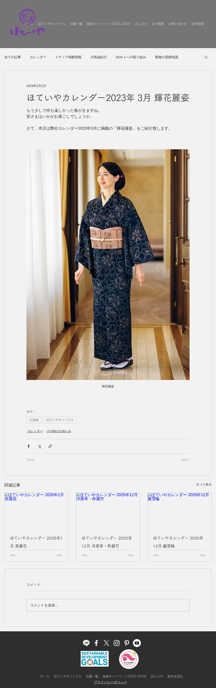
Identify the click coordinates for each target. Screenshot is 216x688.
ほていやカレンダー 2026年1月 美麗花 (36, 542)
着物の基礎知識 (166, 57)
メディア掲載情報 (68, 57)
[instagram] (117, 643)
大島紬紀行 (98, 57)
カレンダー (38, 57)
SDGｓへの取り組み (131, 57)
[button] (206, 57)
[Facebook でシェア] (28, 446)
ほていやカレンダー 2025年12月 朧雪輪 (178, 542)
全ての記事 (12, 57)
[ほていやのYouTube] (137, 643)
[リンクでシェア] (50, 446)
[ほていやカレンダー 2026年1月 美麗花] (36, 511)
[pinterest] (127, 643)
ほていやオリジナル (60, 419)
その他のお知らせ (59, 431)
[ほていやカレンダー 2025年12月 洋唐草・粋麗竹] (108, 511)
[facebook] (96, 643)
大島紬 (34, 419)
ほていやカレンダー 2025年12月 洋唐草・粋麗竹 (107, 542)
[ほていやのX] (106, 643)
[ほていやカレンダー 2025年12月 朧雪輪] (179, 511)
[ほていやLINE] (86, 643)
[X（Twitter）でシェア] (39, 446)
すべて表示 (204, 484)
